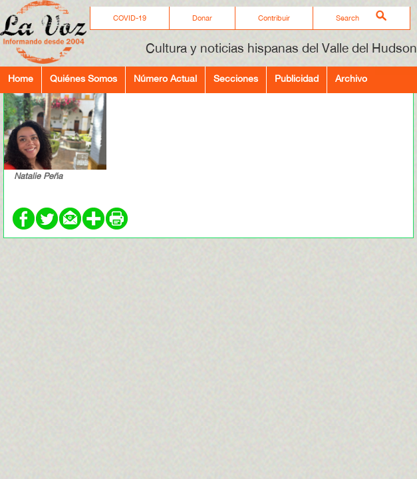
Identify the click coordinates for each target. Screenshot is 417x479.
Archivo (351, 78)
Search (347, 18)
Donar (202, 18)
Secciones (235, 78)
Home (20, 78)
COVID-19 (129, 18)
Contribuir (274, 18)
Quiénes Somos (83, 78)
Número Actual (165, 78)
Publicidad (297, 78)
